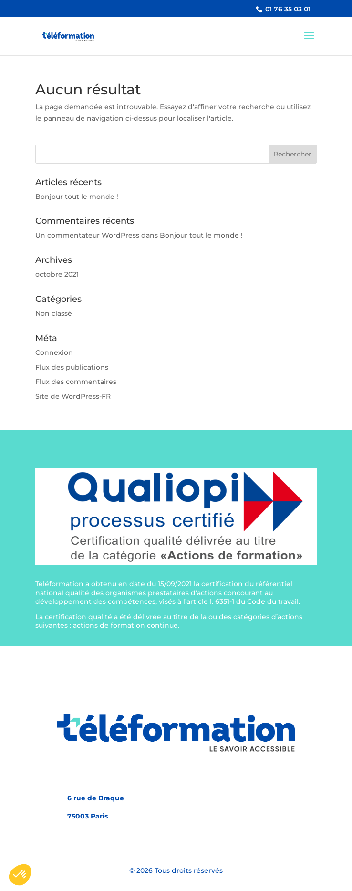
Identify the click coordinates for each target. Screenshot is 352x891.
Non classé (53, 313)
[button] (20, 874)
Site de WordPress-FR (73, 396)
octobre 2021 (57, 274)
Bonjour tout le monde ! (76, 196)
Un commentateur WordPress (87, 235)
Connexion (54, 352)
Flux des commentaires (75, 381)
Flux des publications (71, 367)
